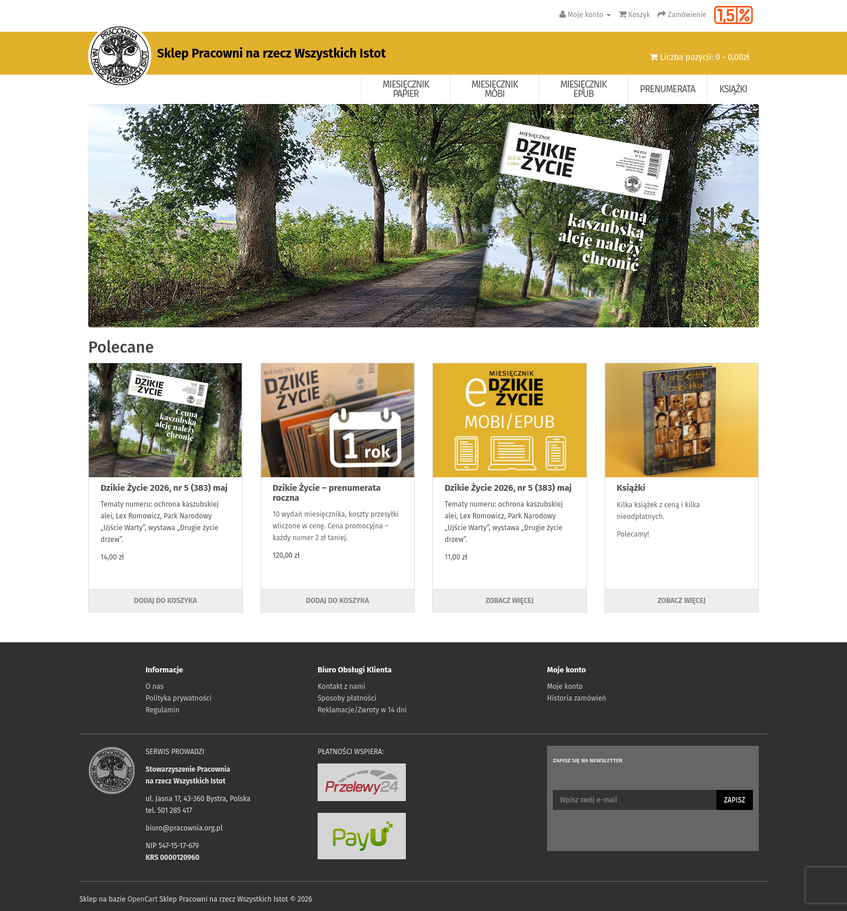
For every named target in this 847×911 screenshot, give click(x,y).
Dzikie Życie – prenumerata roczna (327, 493)
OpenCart (143, 899)
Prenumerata (667, 89)
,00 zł (459, 557)
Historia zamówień (576, 698)
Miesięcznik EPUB (584, 89)
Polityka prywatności (179, 698)
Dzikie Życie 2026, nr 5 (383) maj (164, 488)
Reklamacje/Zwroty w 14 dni (362, 710)
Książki (733, 89)
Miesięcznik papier (406, 89)
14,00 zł (112, 557)
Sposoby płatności (347, 698)
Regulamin (162, 710)
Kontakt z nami (341, 686)
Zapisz (734, 800)
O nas (155, 686)
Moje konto (565, 686)
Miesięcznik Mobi (495, 89)
